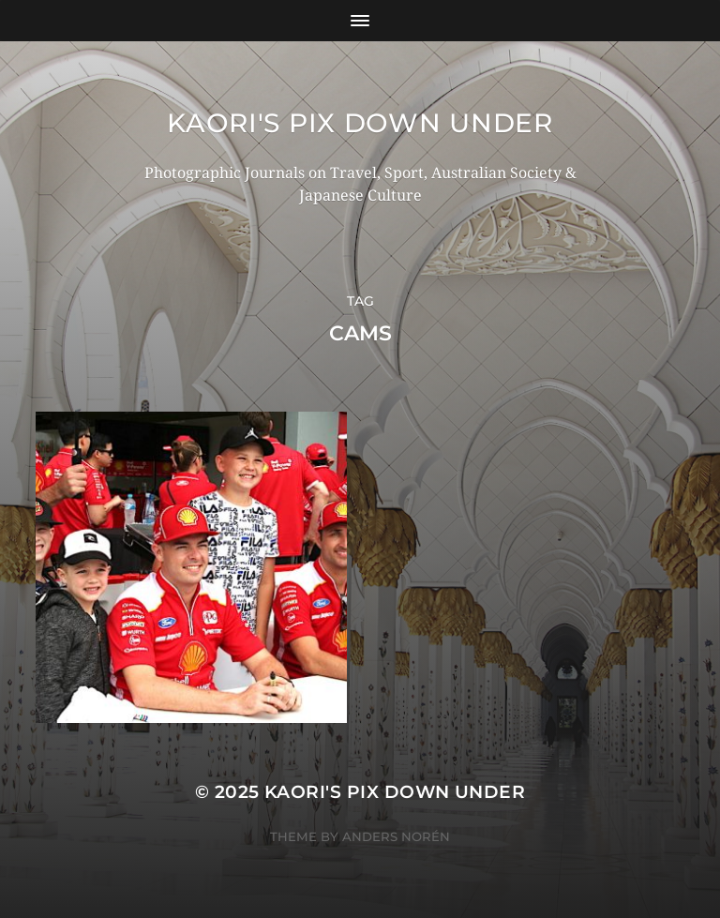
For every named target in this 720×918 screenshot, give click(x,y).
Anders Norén (396, 836)
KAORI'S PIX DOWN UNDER (359, 123)
